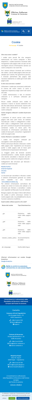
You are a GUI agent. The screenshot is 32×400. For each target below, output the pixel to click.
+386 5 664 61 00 (17, 320)
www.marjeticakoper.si (17, 367)
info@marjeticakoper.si (16, 365)
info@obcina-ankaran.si (17, 343)
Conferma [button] (12, 398)
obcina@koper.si (17, 322)
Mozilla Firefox (6, 166)
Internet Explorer (6, 169)
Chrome (3, 171)
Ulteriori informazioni (23, 398)
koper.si (17, 324)
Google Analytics (6, 261)
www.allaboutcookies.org (10, 182)
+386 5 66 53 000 (17, 341)
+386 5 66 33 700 (17, 362)
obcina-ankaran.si (17, 345)
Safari (3, 173)
